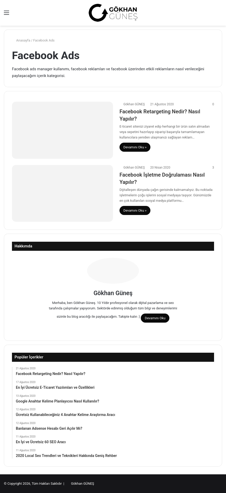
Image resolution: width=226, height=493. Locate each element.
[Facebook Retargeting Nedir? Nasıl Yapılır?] (62, 130)
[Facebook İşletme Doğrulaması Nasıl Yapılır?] (62, 193)
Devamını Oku (155, 318)
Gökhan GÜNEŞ (134, 104)
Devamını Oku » (135, 147)
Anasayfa (21, 40)
